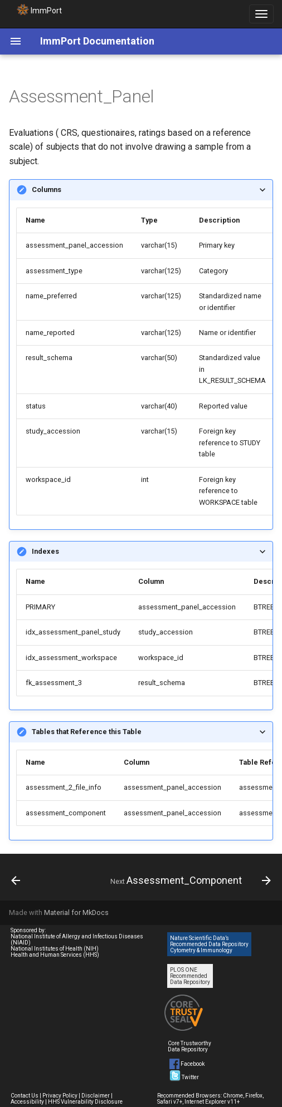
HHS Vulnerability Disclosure (85, 1102)
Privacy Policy (59, 1096)
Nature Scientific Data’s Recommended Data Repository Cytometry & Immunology (209, 944)
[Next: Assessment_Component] (189, 880)
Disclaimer (95, 1096)
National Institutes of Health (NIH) (55, 949)
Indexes (45, 551)
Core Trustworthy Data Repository (189, 1046)
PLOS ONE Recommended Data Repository (190, 976)
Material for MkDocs (76, 912)
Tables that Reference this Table (87, 731)
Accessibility (27, 1102)
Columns (46, 189)
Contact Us (24, 1096)
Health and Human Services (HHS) (55, 955)
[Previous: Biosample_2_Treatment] (16, 880)
